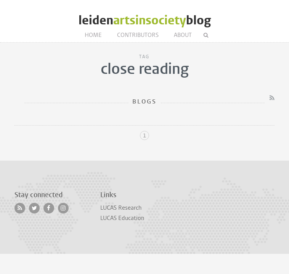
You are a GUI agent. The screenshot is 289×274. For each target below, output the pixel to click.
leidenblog (145, 20)
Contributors (138, 35)
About (183, 35)
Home (93, 35)
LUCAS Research (120, 208)
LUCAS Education (122, 218)
